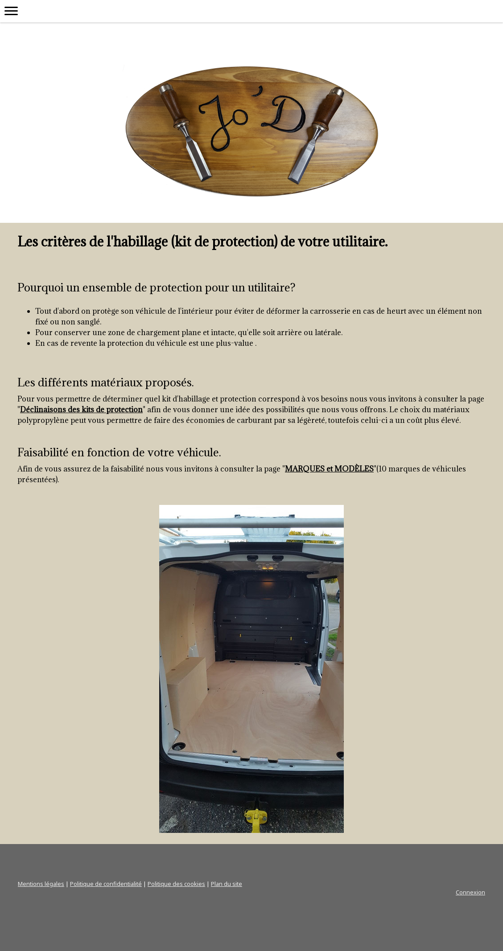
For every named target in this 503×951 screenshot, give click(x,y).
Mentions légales (41, 884)
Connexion (470, 892)
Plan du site (226, 884)
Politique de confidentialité (106, 884)
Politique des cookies (176, 884)
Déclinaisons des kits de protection (81, 409)
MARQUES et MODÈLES (329, 469)
